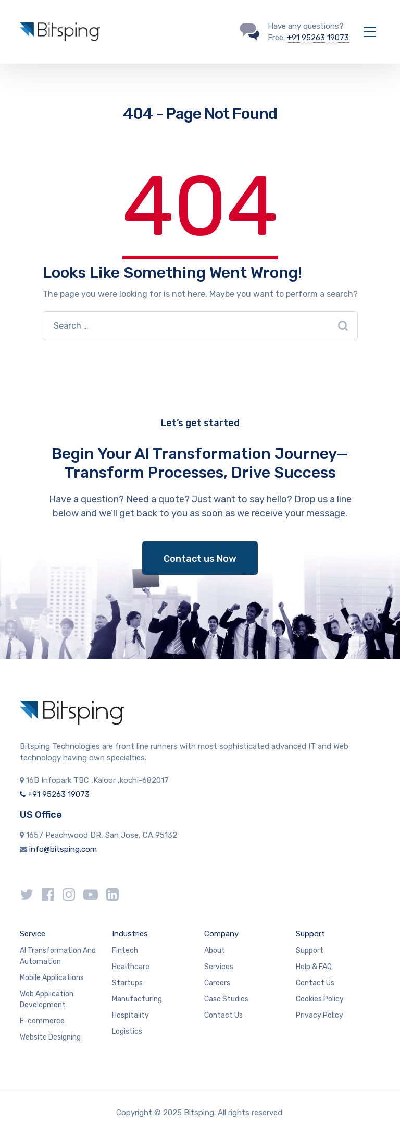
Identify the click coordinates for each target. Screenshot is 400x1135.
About (214, 950)
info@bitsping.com (63, 849)
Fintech (125, 950)
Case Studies (226, 999)
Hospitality (130, 1015)
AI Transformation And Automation (58, 956)
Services (218, 966)
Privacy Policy (319, 1015)
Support (310, 933)
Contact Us (223, 1015)
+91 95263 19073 (318, 37)
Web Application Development (46, 999)
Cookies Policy (320, 999)
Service (32, 933)
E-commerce (42, 1021)
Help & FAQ (314, 966)
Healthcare (130, 966)
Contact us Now (200, 558)
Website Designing (50, 1037)
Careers (217, 983)
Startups (127, 983)
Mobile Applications (52, 977)
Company (221, 933)
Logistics (127, 1031)
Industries (130, 933)
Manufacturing (137, 999)
